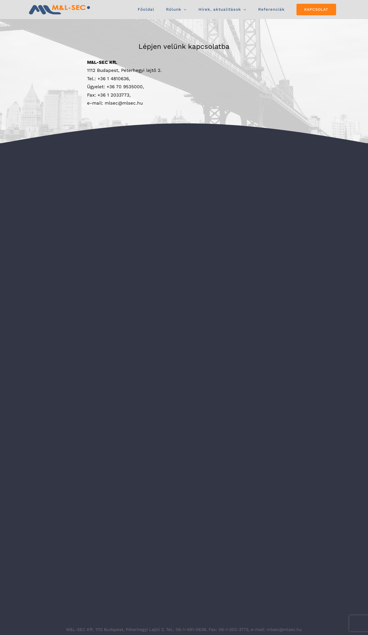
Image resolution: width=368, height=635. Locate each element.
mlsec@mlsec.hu (124, 103)
